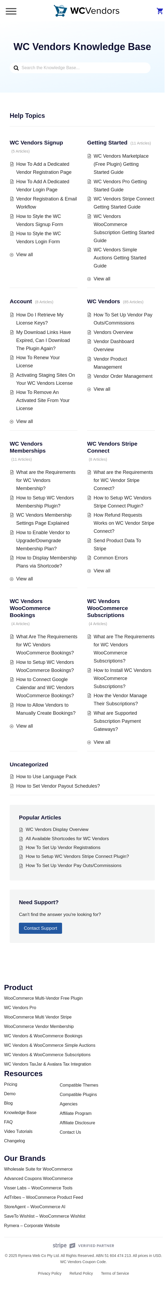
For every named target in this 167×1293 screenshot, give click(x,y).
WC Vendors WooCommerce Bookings (30, 608)
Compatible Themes (79, 1085)
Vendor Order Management (123, 376)
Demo (10, 1093)
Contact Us (70, 1132)
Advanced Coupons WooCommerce (38, 1178)
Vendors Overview (113, 332)
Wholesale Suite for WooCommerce (38, 1169)
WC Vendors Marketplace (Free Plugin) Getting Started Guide (121, 164)
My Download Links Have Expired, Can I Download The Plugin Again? (43, 340)
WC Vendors (103, 301)
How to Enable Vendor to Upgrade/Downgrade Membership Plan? (43, 540)
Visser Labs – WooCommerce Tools (38, 1188)
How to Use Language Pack (46, 776)
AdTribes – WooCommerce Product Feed (43, 1197)
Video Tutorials (18, 1131)
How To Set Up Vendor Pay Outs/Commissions (73, 865)
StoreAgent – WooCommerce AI (34, 1206)
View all (24, 254)
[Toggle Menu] (11, 11)
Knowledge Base (20, 1112)
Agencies (68, 1104)
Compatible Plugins (78, 1094)
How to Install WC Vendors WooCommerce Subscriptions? (122, 678)
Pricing (10, 1084)
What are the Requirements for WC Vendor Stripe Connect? (123, 480)
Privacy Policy (50, 1273)
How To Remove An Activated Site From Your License (43, 400)
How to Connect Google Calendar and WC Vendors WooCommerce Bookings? (45, 687)
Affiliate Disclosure (77, 1123)
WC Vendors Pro (20, 1007)
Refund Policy (81, 1273)
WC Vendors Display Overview (57, 829)
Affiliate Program (75, 1113)
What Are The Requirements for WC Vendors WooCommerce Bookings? (46, 645)
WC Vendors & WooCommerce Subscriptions (47, 1054)
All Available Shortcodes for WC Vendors (67, 838)
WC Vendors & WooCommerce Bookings (43, 1036)
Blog (8, 1103)
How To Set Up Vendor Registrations (63, 847)
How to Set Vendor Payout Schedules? (58, 786)
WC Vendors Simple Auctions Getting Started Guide (120, 258)
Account (21, 301)
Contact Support (40, 928)
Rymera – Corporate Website (32, 1225)
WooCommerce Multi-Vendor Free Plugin (43, 998)
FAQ (8, 1122)
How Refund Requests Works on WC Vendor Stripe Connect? (124, 523)
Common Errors (111, 558)
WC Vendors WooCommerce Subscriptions (107, 608)
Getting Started (107, 142)
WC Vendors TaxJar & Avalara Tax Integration (47, 1064)
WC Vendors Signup (36, 142)
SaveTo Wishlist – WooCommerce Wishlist (44, 1216)
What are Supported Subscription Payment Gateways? (117, 721)
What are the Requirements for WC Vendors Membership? (46, 480)
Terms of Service (115, 1273)
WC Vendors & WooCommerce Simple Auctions (50, 1045)
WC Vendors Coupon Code (83, 1262)
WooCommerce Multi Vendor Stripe (37, 1017)
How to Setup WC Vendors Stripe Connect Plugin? (77, 856)
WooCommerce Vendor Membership (39, 1026)
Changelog (14, 1141)
